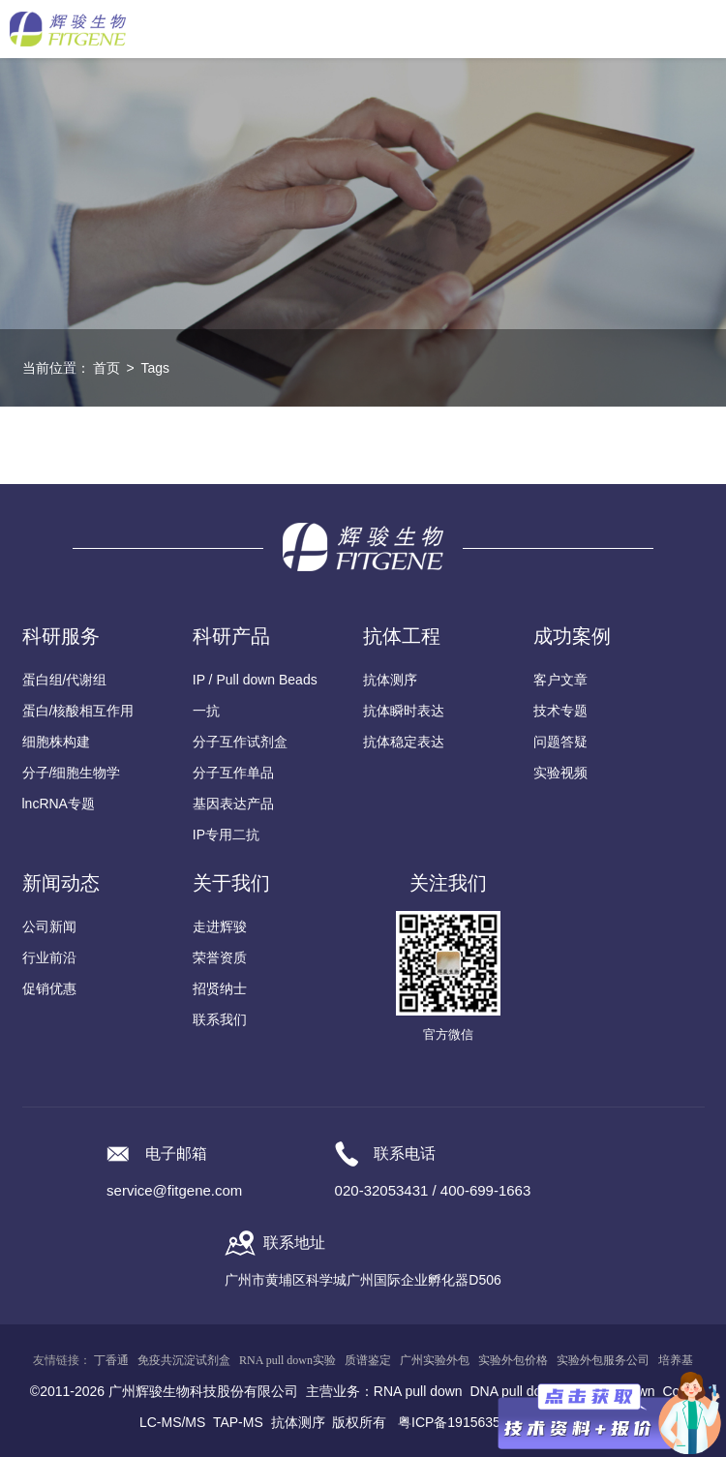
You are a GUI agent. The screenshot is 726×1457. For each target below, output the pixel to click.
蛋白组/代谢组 (64, 679)
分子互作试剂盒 (240, 741)
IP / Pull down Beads (255, 679)
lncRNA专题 (58, 803)
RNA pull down (418, 1391)
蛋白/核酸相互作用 (78, 710)
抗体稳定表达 (403, 741)
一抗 (206, 710)
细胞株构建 (56, 741)
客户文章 (560, 679)
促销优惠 (49, 988)
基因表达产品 (233, 803)
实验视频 (560, 772)
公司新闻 (49, 926)
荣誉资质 (220, 957)
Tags (154, 368)
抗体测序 (390, 679)
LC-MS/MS (172, 1422)
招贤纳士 (220, 988)
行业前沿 (49, 957)
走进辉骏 (220, 926)
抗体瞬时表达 (403, 710)
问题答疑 (560, 741)
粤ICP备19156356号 (460, 1422)
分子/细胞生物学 (71, 772)
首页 (106, 368)
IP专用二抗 (226, 834)
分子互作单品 (233, 772)
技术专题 (560, 710)
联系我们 (220, 1019)
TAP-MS (238, 1422)
